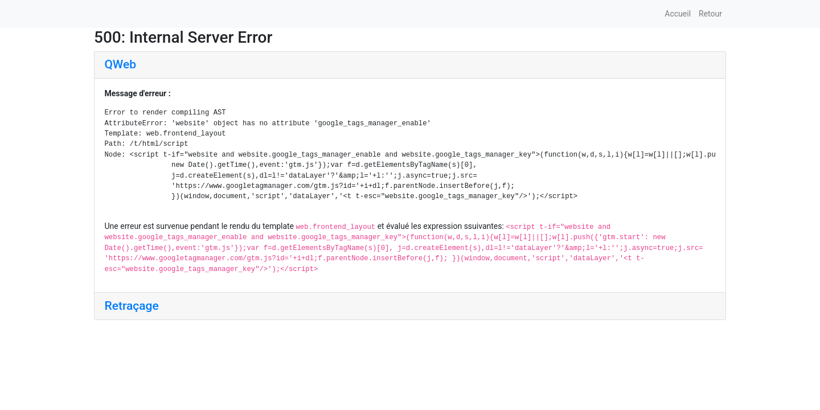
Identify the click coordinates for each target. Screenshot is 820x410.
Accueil (678, 13)
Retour (710, 13)
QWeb (120, 64)
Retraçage (132, 306)
